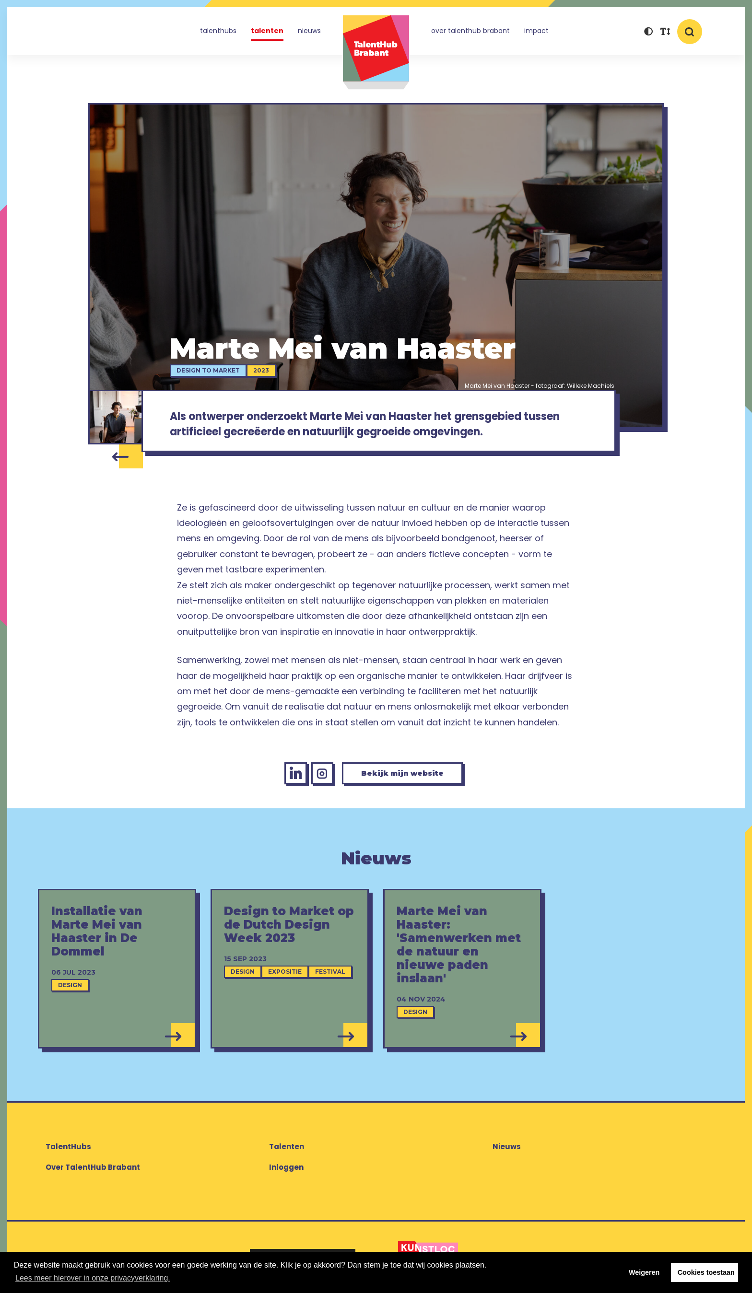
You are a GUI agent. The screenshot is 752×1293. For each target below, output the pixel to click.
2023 (263, 370)
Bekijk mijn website (405, 776)
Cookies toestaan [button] (706, 1272)
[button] (648, 32)
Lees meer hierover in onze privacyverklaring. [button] (92, 1278)
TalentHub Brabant (376, 52)
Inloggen (286, 1171)
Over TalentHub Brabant (470, 30)
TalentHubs (218, 30)
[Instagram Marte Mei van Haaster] (318, 777)
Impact (536, 30)
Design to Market (210, 370)
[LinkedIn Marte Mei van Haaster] (290, 777)
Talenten (267, 30)
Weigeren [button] (644, 1272)
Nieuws (309, 30)
